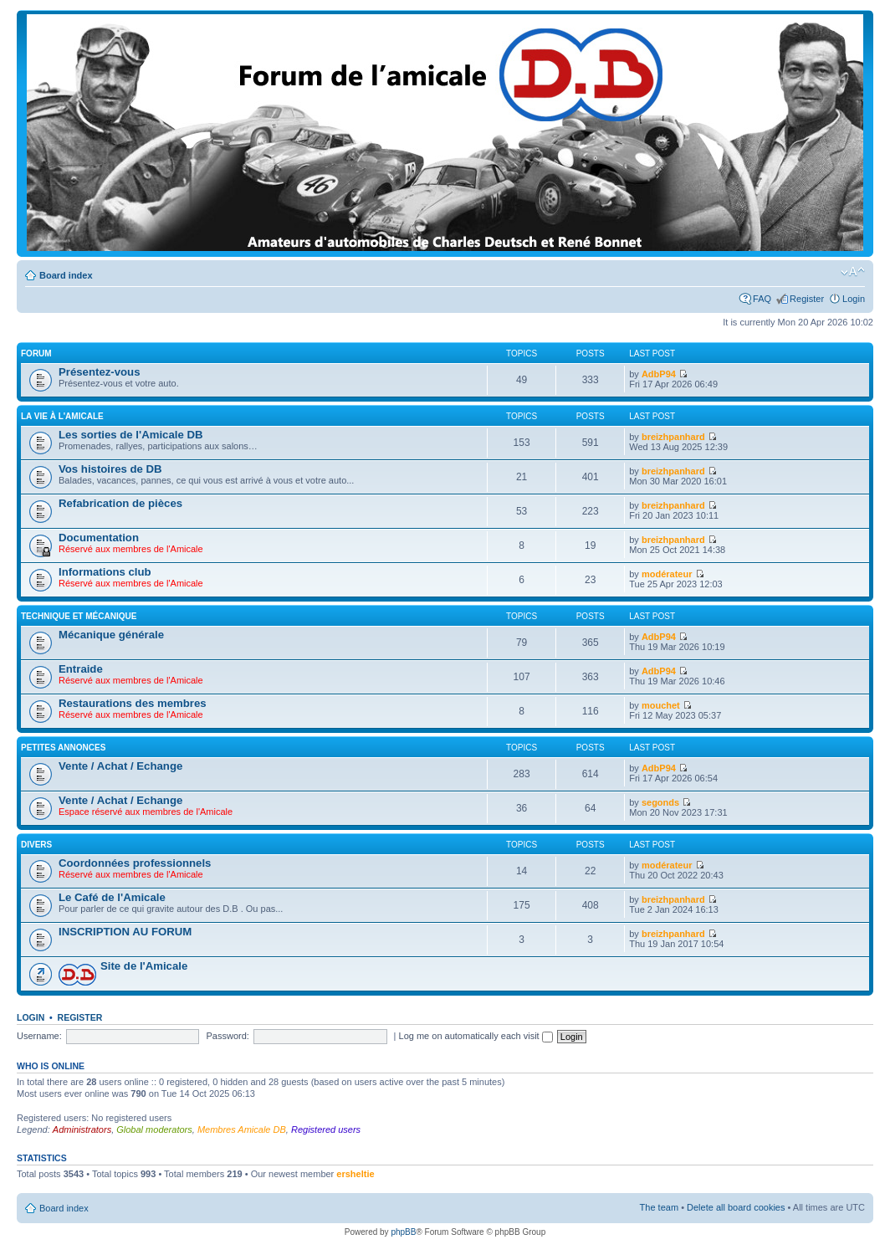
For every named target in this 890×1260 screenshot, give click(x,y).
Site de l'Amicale (143, 966)
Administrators (82, 1129)
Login (853, 299)
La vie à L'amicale (62, 416)
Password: (228, 1036)
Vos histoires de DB (110, 469)
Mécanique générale (111, 634)
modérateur (667, 574)
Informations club (105, 572)
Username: (39, 1036)
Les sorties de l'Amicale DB (130, 434)
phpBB (403, 1232)
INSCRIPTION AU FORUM (125, 931)
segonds (660, 802)
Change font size (853, 271)
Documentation (99, 537)
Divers (36, 844)
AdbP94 (659, 374)
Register (807, 299)
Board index (66, 275)
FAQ (762, 299)
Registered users (326, 1129)
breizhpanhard (673, 437)
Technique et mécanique (78, 616)
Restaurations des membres (133, 703)
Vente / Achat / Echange (120, 766)
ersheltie (355, 1174)
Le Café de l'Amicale (112, 897)
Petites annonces (63, 747)
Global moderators (154, 1129)
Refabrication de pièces (120, 503)
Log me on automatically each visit (476, 1036)
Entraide (81, 669)
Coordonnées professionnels (135, 863)
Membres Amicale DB (241, 1129)
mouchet (661, 705)
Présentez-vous (99, 372)
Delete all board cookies (736, 1207)
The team (659, 1207)
